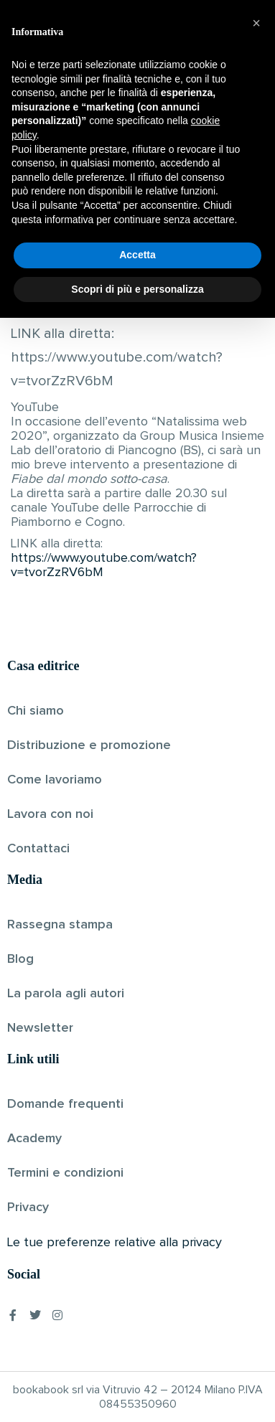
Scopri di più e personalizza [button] (137, 1392)
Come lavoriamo (54, 779)
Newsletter (40, 1028)
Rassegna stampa (60, 924)
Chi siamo (35, 711)
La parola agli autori (65, 993)
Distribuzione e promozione (89, 745)
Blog (20, 959)
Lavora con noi (50, 814)
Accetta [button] (137, 1359)
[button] (256, 1127)
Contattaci (38, 848)
